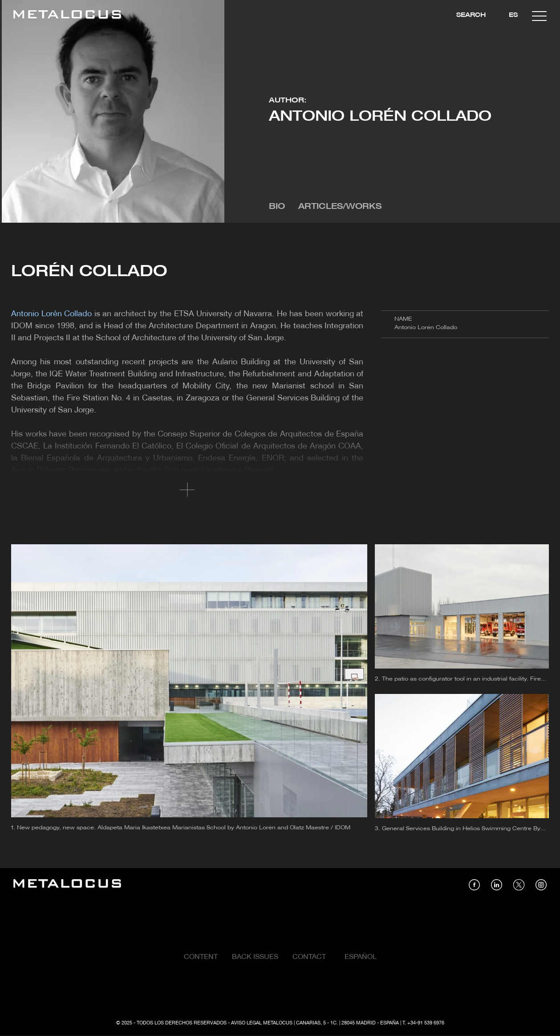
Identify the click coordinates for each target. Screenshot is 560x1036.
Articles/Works (339, 207)
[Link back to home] (67, 15)
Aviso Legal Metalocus (261, 1023)
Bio (277, 207)
